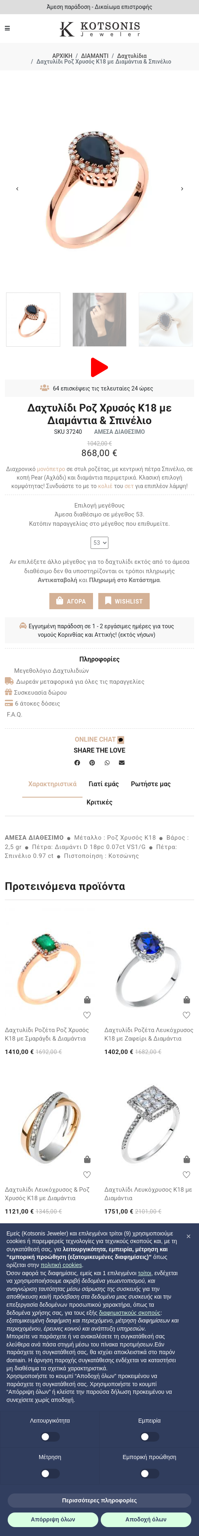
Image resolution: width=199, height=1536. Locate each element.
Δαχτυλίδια (132, 56)
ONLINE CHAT (99, 739)
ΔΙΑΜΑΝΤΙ (94, 56)
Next (182, 189)
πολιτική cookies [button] (61, 1265)
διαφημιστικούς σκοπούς (130, 1313)
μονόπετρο (51, 469)
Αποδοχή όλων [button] (146, 1519)
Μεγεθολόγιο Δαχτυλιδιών (47, 670)
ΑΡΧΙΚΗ (62, 56)
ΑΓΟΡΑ (71, 601)
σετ (129, 486)
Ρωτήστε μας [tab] (151, 784)
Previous (17, 189)
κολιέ (105, 486)
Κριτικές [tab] (99, 802)
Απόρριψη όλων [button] (53, 1519)
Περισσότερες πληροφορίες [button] (99, 1500)
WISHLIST (124, 601)
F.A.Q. (15, 714)
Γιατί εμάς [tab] (104, 784)
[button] (188, 1236)
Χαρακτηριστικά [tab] (52, 784)
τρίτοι (144, 1273)
